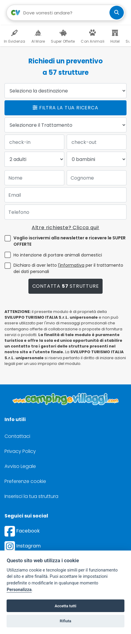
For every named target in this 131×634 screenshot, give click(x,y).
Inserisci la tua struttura (31, 496)
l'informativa (71, 265)
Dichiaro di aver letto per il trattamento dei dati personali (68, 268)
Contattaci (17, 436)
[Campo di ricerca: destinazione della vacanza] (65, 12)
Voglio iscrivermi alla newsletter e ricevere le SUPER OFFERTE (69, 241)
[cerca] (116, 12)
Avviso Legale (20, 466)
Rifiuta (65, 621)
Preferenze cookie (25, 481)
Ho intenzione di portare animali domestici (57, 255)
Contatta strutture (65, 286)
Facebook (22, 530)
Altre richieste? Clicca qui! (65, 227)
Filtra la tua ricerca (65, 107)
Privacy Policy (20, 451)
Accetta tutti (66, 606)
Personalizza (19, 589)
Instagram (22, 545)
